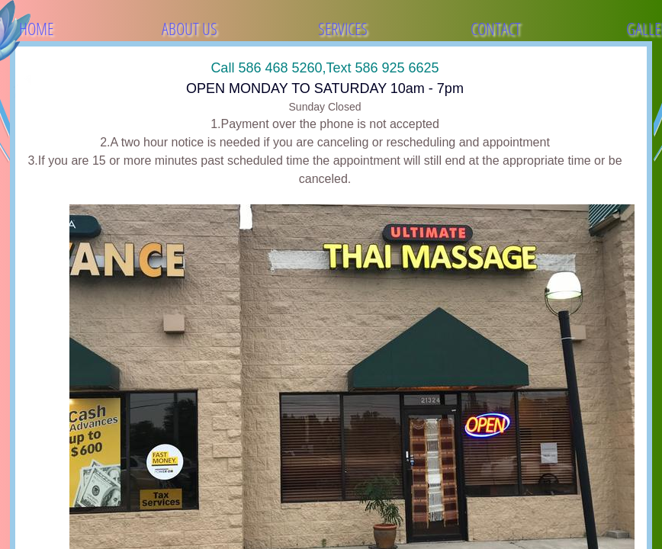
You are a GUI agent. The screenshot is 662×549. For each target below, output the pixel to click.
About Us (189, 28)
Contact (496, 28)
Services (343, 28)
